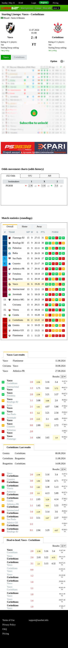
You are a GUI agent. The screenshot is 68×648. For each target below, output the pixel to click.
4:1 (31, 413)
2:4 (32, 557)
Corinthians (19, 57)
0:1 (31, 530)
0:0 (31, 425)
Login (34, 3)
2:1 (31, 407)
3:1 (32, 563)
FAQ (4, 629)
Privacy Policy (9, 624)
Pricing (55, 3)
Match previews (27, 8)
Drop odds (47, 8)
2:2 (31, 518)
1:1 (31, 400)
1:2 (31, 388)
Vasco (6, 57)
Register (44, 2)
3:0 (31, 481)
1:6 (31, 437)
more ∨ (56, 8)
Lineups (38, 8)
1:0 (31, 512)
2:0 (31, 382)
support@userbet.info (38, 620)
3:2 (31, 487)
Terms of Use (8, 620)
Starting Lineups (11, 14)
